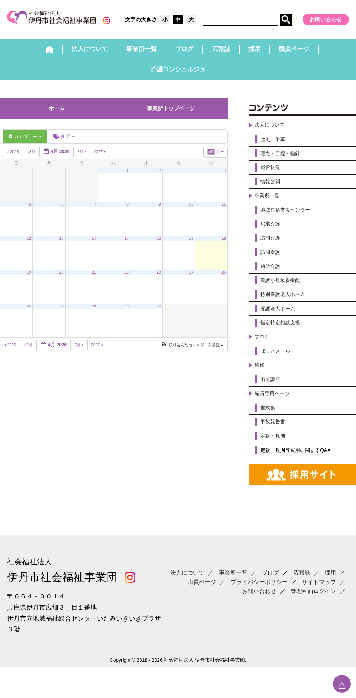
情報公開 (271, 192)
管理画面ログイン (313, 614)
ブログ (263, 359)
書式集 (268, 435)
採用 (330, 595)
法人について (272, 131)
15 (126, 244)
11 (224, 210)
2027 (100, 158)
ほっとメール (277, 374)
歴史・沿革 (274, 146)
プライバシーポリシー (259, 605)
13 (61, 244)
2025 (13, 158)
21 (94, 278)
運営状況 (271, 177)
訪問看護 (271, 268)
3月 (31, 158)
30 (159, 312)
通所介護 (271, 283)
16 (159, 244)
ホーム (57, 114)
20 (61, 278)
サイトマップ (319, 605)
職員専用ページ (274, 420)
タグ (63, 142)
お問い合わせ (326, 19)
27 (61, 312)
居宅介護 (271, 238)
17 (191, 244)
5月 (82, 158)
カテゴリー (25, 142)
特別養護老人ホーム (286, 314)
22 (126, 278)
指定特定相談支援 (283, 344)
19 (29, 278)
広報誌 (301, 595)
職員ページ (202, 605)
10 (191, 210)
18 (224, 244)
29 (126, 312)
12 (29, 244)
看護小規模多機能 (283, 298)
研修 (260, 390)
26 (29, 312)
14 (94, 244)
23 (159, 278)
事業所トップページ (171, 114)
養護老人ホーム (280, 329)
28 (94, 312)
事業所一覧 (269, 207)
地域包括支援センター (288, 222)
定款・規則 (274, 466)
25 (224, 278)
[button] (192, 351)
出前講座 (271, 405)
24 (191, 278)
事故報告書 (274, 450)
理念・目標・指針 (283, 162)
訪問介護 (271, 253)
